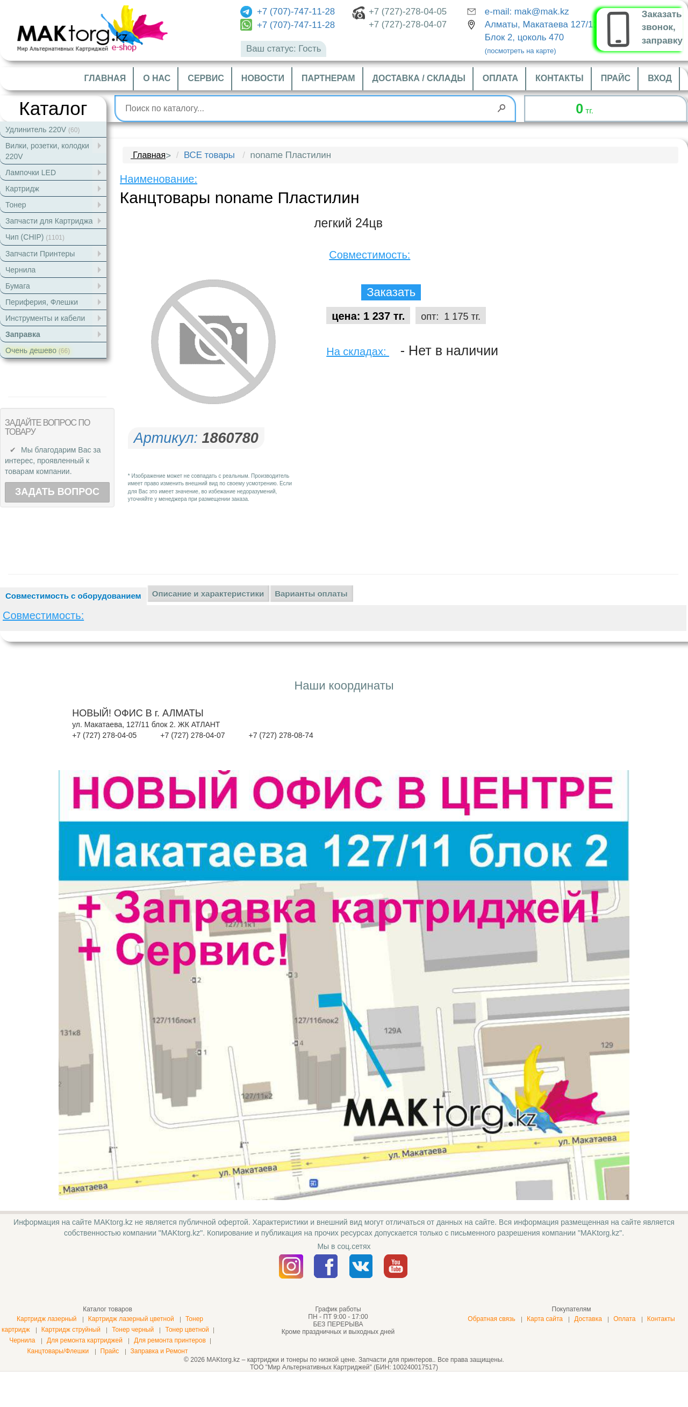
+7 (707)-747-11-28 (287, 11)
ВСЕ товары (209, 155)
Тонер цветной (187, 1329)
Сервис (206, 78)
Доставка (588, 1319)
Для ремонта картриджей (85, 1340)
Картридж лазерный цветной (131, 1319)
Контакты (559, 78)
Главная (105, 78)
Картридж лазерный (47, 1319)
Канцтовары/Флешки (58, 1351)
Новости (262, 78)
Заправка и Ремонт (159, 1351)
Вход (660, 78)
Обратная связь (491, 1319)
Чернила (22, 1340)
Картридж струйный (71, 1329)
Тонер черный (133, 1329)
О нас (156, 78)
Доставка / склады (418, 78)
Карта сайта (545, 1319)
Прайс (615, 78)
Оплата (500, 78)
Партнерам (328, 78)
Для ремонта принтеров (170, 1340)
